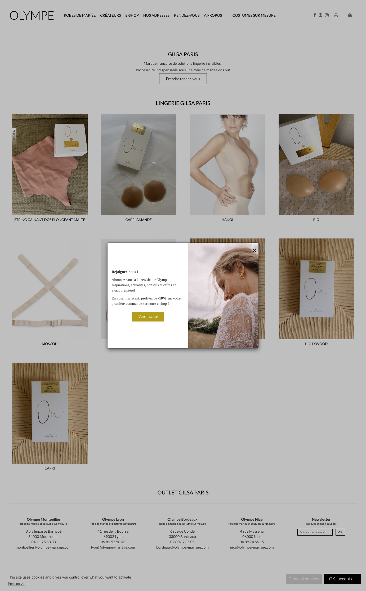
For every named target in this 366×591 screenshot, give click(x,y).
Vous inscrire (148, 317)
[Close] (254, 250)
